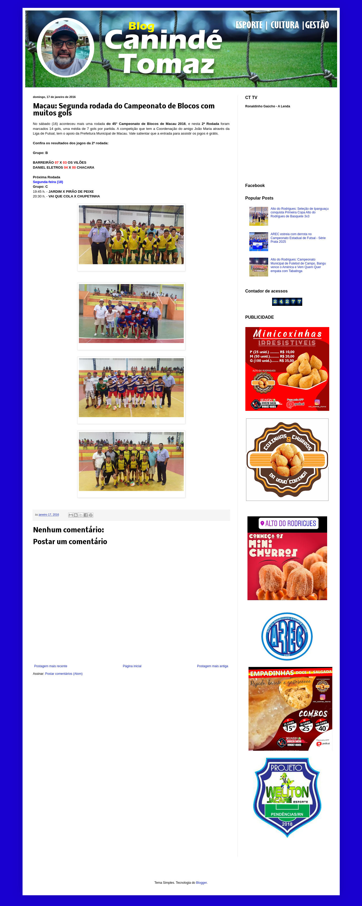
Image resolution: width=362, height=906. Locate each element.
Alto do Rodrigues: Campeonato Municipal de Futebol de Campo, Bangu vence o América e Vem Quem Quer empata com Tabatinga (298, 265)
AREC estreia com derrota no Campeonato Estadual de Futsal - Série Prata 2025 (298, 238)
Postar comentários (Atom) (64, 674)
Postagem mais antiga (212, 666)
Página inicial (132, 666)
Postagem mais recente (50, 666)
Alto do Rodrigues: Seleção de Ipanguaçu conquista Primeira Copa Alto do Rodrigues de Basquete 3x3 (300, 212)
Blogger (201, 883)
